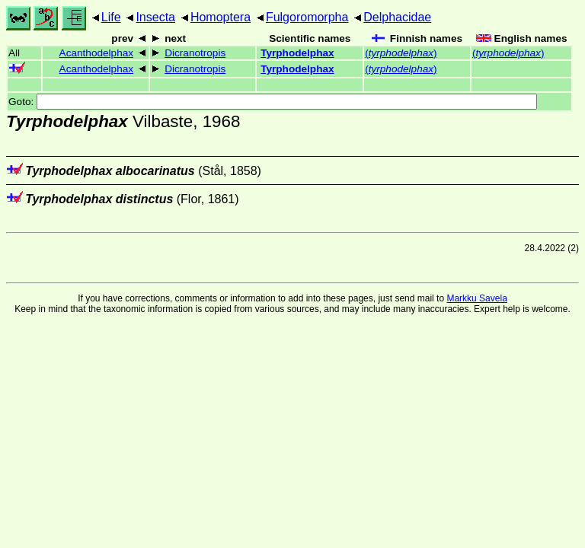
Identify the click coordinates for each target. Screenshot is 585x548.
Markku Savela (476, 298)
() (400, 53)
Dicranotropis (195, 53)
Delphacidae (397, 17)
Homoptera (220, 17)
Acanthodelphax (96, 53)
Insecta (155, 17)
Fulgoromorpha (307, 17)
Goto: (272, 101)
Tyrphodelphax (297, 53)
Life (111, 17)
